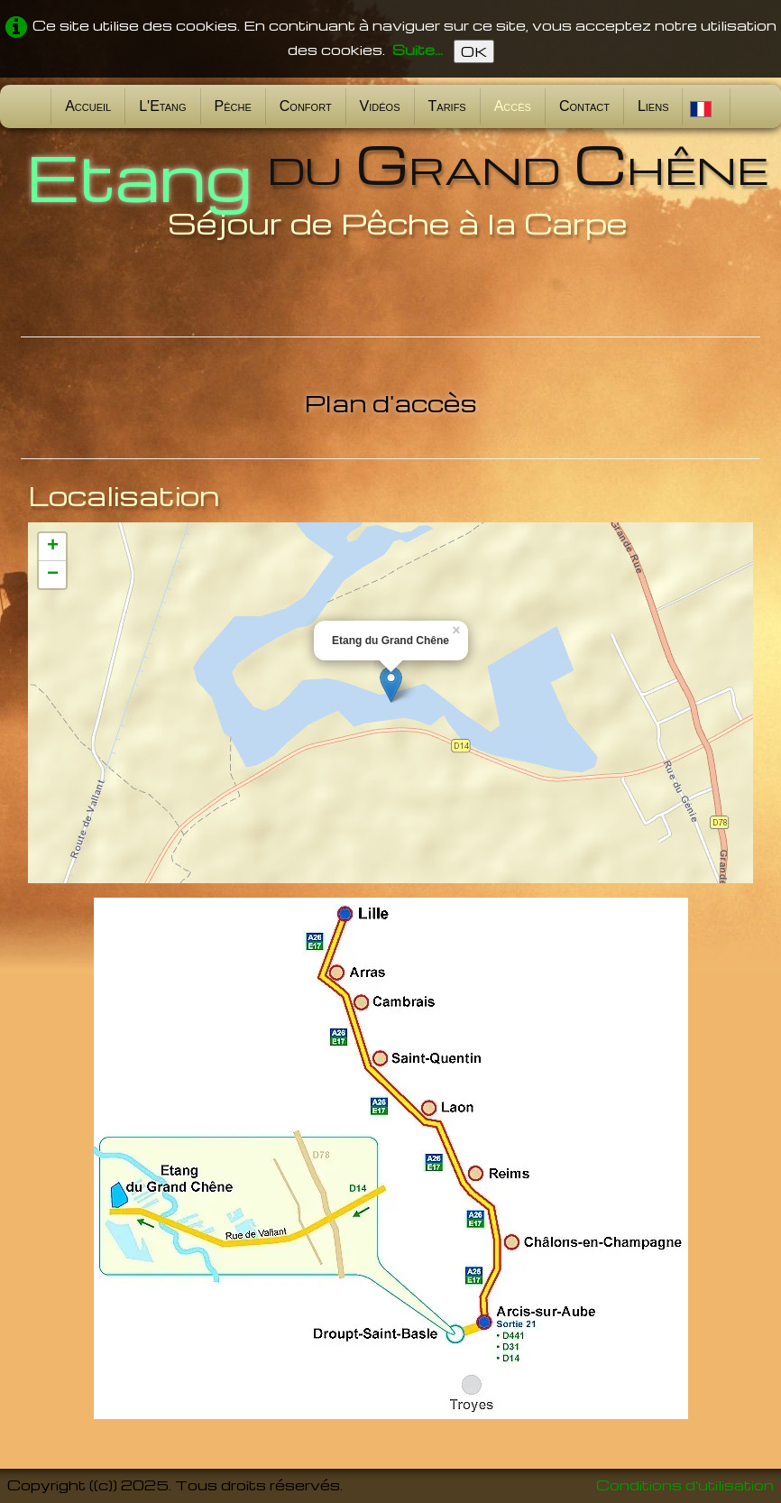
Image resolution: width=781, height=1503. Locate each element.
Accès (512, 106)
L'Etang (162, 106)
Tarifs (447, 106)
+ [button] (53, 546)
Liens (653, 106)
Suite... (417, 50)
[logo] (390, 188)
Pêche (233, 106)
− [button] (53, 574)
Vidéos (380, 106)
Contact (584, 106)
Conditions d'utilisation (685, 1485)
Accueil (88, 106)
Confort (306, 106)
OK (474, 51)
